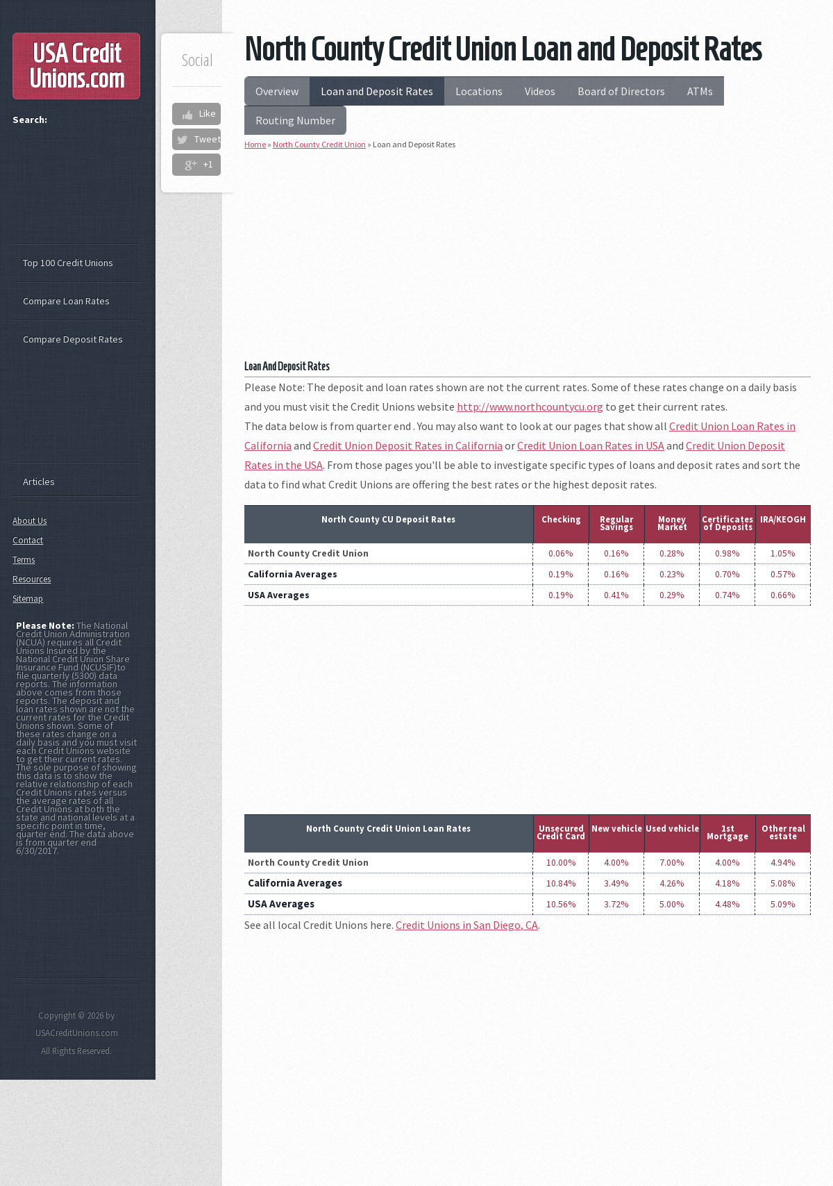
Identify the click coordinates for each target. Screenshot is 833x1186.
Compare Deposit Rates (73, 339)
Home (255, 144)
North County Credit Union (319, 144)
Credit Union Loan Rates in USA (590, 445)
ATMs (700, 91)
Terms (23, 560)
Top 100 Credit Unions (68, 262)
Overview (276, 91)
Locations (479, 91)
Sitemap (27, 598)
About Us (29, 521)
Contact (27, 540)
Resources (31, 579)
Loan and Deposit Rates (377, 91)
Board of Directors (621, 91)
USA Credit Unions (76, 66)
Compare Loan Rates (66, 301)
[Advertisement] (527, 260)
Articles (39, 481)
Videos (540, 91)
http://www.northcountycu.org (530, 406)
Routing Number (295, 120)
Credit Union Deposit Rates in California (408, 445)
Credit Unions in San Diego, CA (467, 925)
